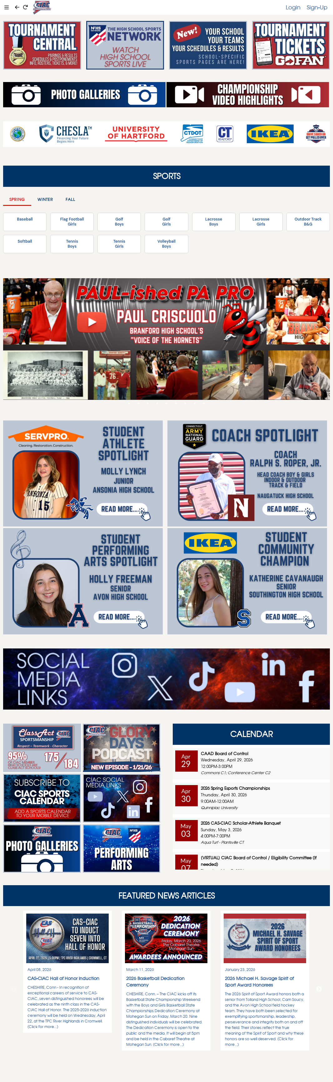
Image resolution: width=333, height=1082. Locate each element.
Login (293, 7)
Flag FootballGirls (72, 222)
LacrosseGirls (260, 222)
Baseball (24, 219)
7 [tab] (185, 403)
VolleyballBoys (166, 244)
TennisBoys (72, 244)
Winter (45, 199)
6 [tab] (176, 403)
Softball (24, 241)
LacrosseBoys (213, 222)
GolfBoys (119, 222)
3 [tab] (148, 403)
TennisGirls (119, 244)
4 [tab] (157, 403)
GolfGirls (166, 222)
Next (319, 989)
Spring (17, 199)
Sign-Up (317, 7)
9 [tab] (204, 403)
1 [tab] (129, 403)
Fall (70, 199)
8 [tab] (194, 403)
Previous (14, 989)
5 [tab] (166, 403)
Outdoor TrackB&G (308, 222)
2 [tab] (138, 403)
